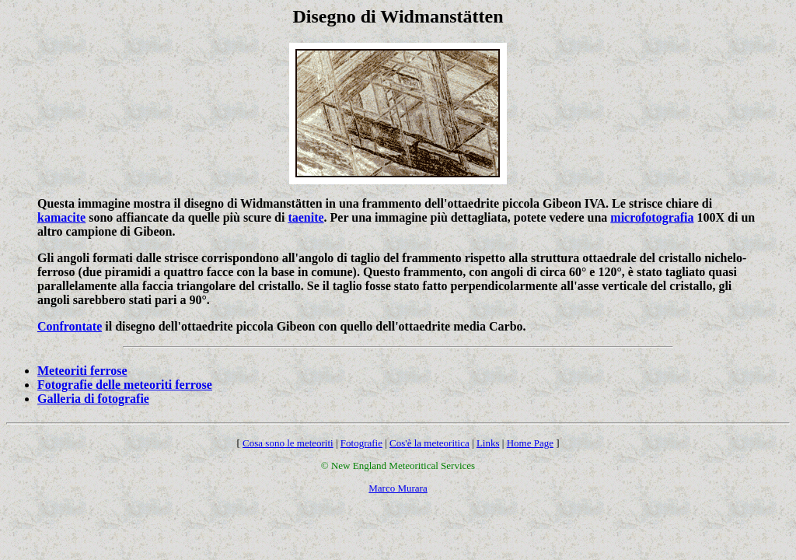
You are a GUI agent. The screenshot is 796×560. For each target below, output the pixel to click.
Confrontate (69, 326)
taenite (305, 217)
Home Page (530, 443)
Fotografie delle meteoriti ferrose (124, 384)
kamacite (61, 217)
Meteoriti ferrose (82, 370)
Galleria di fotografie (93, 398)
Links (488, 443)
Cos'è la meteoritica (429, 443)
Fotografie (361, 443)
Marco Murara (397, 488)
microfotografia (651, 217)
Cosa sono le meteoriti (288, 443)
